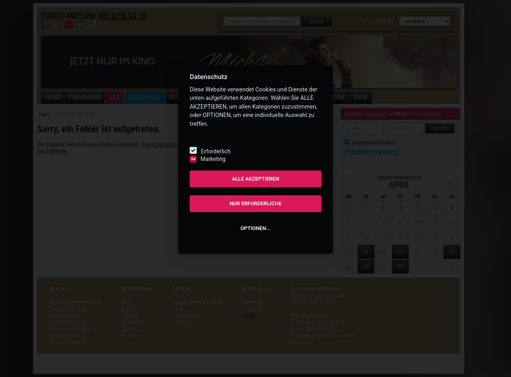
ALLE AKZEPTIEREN (255, 179)
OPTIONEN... (255, 228)
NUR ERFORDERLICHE (255, 203)
